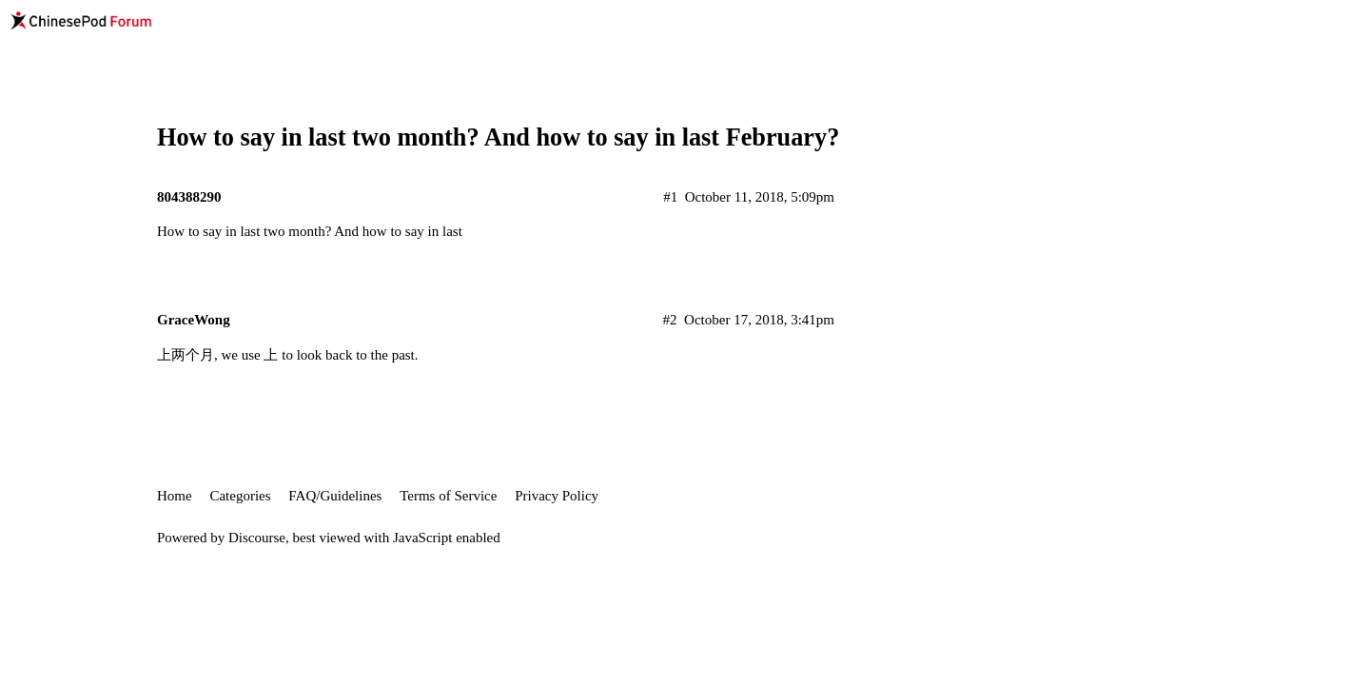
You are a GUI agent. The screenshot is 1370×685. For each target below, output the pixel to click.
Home (174, 495)
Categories (239, 495)
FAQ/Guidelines (335, 495)
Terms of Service (448, 495)
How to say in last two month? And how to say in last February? (498, 137)
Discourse (256, 537)
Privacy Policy (556, 495)
